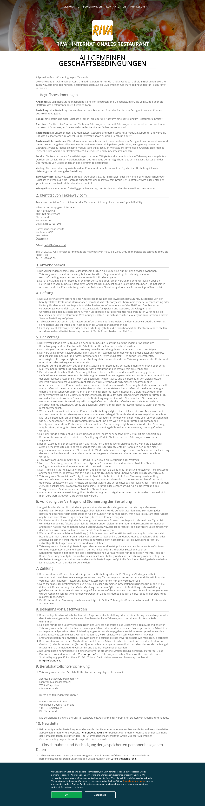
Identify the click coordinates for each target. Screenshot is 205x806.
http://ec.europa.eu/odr (86, 654)
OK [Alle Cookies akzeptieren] (66, 795)
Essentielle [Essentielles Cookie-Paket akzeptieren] (100, 795)
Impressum (137, 6)
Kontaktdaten (116, 6)
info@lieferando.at (55, 245)
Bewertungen (92, 6)
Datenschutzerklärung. (123, 758)
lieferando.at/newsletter (95, 732)
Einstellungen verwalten (134, 781)
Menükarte (71, 6)
